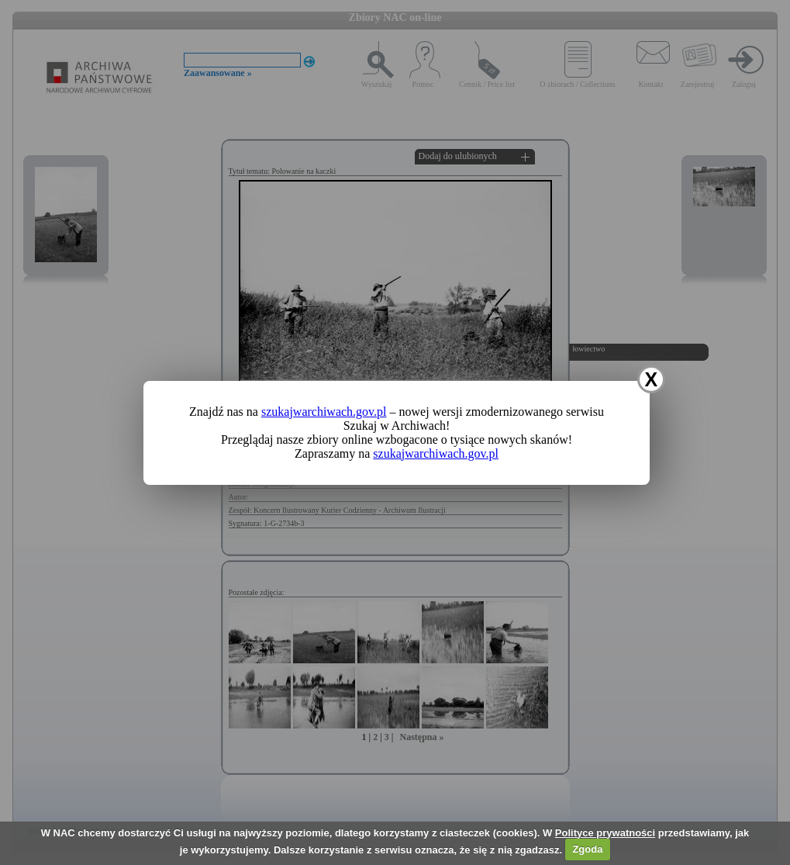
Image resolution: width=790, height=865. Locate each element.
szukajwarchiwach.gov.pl (324, 411)
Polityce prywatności (605, 833)
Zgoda (587, 849)
